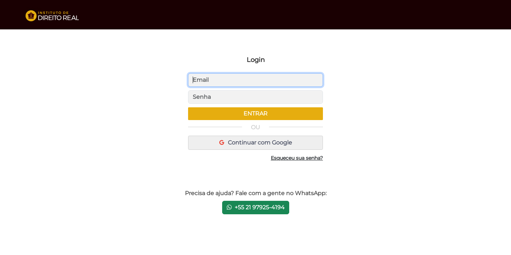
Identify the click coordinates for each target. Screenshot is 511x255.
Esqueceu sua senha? (297, 158)
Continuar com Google (255, 142)
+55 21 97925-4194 (256, 207)
